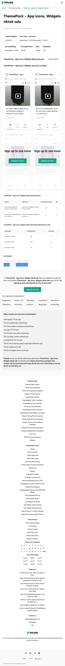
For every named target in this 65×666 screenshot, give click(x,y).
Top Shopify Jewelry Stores (32, 505)
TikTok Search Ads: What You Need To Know (32, 574)
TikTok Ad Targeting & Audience (32, 391)
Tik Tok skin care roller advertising (16, 333)
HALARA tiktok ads (20, 304)
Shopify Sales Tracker (32, 384)
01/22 (40, 558)
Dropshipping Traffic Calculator (32, 400)
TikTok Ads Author (32, 535)
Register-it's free (17, 161)
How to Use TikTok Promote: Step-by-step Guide (32, 590)
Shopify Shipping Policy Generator (32, 431)
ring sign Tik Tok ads (11, 330)
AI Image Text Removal (32, 477)
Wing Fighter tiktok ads (45, 304)
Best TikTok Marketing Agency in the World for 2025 (32, 595)
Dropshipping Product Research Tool (32, 484)
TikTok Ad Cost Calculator (32, 406)
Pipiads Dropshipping (32, 487)
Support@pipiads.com (32, 619)
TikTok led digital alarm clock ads (16, 350)
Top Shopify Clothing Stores (32, 508)
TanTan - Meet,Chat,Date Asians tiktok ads (20, 300)
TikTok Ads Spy (32, 452)
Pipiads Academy (32, 539)
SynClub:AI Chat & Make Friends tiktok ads (57, 300)
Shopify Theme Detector (32, 394)
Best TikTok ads (32, 532)
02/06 (32, 558)
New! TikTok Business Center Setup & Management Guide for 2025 (32, 579)
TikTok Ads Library (32, 458)
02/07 (25, 558)
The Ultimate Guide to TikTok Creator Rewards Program (32, 585)
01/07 (40, 564)
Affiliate (32, 440)
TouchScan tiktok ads (45, 300)
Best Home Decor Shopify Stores (32, 514)
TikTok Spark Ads (32, 455)
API (32, 625)
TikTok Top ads (32, 529)
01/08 (32, 564)
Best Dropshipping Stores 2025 (32, 480)
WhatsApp (32, 622)
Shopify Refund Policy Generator (32, 419)
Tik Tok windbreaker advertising (15, 323)
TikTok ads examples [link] (14, 8)
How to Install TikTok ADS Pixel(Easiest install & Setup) (32, 609)
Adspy (32, 449)
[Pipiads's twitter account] (30, 653)
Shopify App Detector (32, 397)
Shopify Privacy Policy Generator (32, 416)
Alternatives (32, 468)
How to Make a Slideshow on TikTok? (32, 605)
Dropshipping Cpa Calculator (32, 403)
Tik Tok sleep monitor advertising (16, 337)
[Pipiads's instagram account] (39, 653)
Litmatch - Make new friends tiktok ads (32, 304)
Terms (30, 658)
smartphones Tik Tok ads (13, 340)
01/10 (40, 561)
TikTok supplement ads (12, 347)
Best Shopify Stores (32, 498)
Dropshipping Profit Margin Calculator (32, 413)
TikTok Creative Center (32, 462)
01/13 (32, 561)
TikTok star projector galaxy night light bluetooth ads (23, 343)
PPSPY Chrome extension (32, 437)
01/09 (25, 564)
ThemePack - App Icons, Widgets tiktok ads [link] (36, 8)
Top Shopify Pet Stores (32, 502)
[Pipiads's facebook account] (26, 653)
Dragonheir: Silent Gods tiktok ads (8, 300)
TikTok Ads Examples (32, 523)
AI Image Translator (32, 474)
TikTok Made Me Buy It (32, 495)
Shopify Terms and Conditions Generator (32, 423)
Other (43, 551)
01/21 (25, 561)
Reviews (32, 471)
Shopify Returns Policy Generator (32, 428)
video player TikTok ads (12, 319)
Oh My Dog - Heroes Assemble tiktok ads (57, 304)
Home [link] (4, 8)
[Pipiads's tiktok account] (34, 653)
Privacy (24, 658)
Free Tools (32, 434)
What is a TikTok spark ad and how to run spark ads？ (32, 601)
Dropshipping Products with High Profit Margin (32, 491)
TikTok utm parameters (32, 388)
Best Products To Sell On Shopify (32, 511)
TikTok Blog (32, 526)
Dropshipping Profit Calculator (32, 410)
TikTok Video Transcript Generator (32, 465)
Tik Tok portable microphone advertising (18, 326)
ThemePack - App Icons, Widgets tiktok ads (32, 300)
